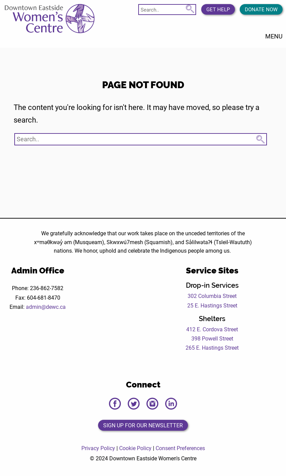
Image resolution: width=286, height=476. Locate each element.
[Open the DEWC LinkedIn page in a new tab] (171, 404)
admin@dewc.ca (46, 306)
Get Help (218, 9)
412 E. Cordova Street (212, 329)
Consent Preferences (180, 447)
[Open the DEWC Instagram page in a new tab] (152, 404)
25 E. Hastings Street (212, 305)
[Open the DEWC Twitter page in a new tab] (134, 404)
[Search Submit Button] (190, 8)
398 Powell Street (212, 338)
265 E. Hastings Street (212, 347)
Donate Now (261, 9)
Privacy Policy (98, 447)
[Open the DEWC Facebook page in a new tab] (115, 404)
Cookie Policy (135, 447)
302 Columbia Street (212, 295)
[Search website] (167, 9)
